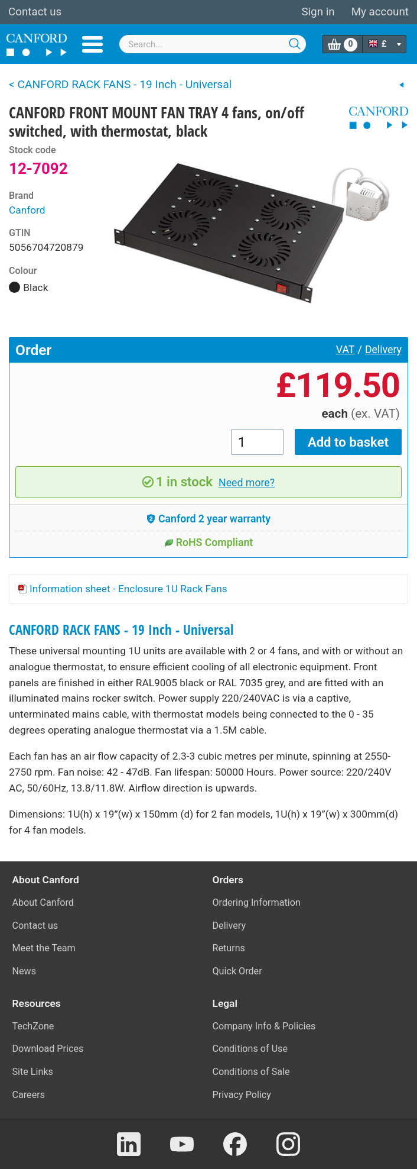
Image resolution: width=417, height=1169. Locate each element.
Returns (229, 948)
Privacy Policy (242, 1094)
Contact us (34, 11)
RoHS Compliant (208, 542)
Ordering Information (257, 902)
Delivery (383, 350)
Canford (27, 210)
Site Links (32, 1071)
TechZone (33, 1026)
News (24, 971)
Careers (28, 1094)
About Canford (43, 902)
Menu (92, 44)
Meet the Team (44, 948)
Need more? (247, 483)
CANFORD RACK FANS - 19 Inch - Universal (121, 630)
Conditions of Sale (251, 1071)
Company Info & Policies (264, 1026)
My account (380, 11)
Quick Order (237, 971)
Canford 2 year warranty (208, 519)
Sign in (317, 11)
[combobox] (212, 44)
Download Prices (48, 1048)
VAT (345, 350)
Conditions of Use (250, 1048)
